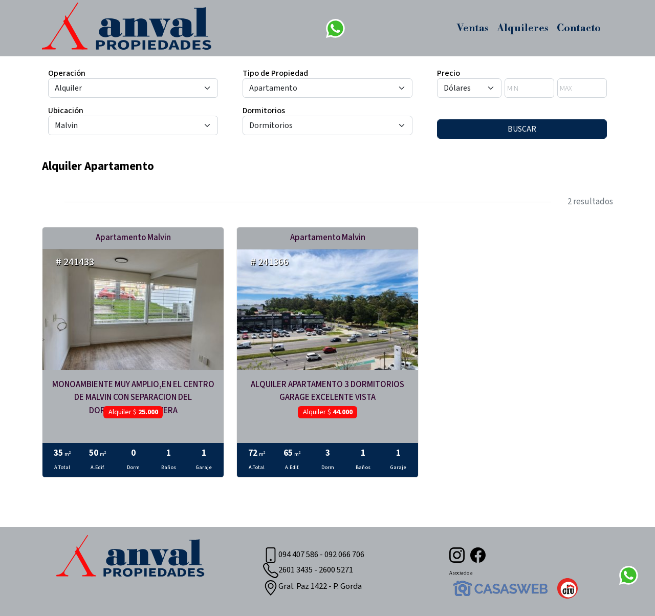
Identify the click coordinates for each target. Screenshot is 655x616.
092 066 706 (344, 554)
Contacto (579, 28)
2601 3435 (288, 570)
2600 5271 (336, 570)
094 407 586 (290, 554)
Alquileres (523, 28)
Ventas (473, 28)
